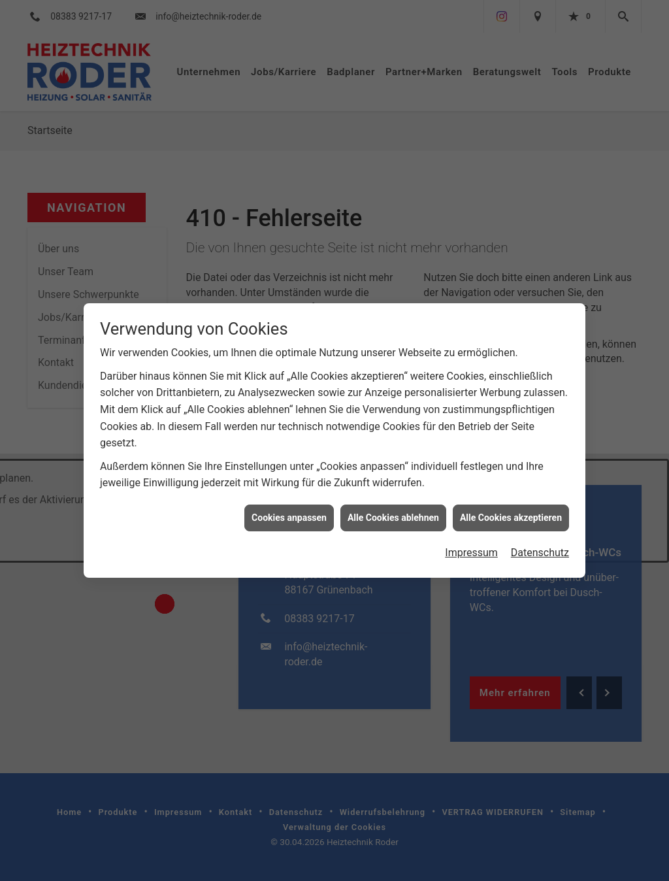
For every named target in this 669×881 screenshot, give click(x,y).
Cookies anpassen (289, 510)
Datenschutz (540, 545)
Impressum (471, 545)
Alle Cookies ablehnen (393, 510)
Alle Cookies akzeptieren (511, 510)
